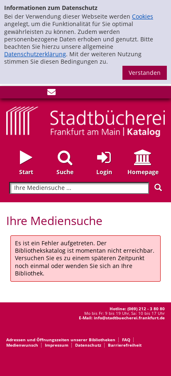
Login (104, 172)
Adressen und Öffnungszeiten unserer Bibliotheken (60, 339)
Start (26, 172)
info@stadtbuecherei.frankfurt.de (129, 318)
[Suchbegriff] (79, 188)
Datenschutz (88, 345)
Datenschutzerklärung (35, 54)
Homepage (143, 172)
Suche (64, 172)
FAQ (126, 339)
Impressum (56, 345)
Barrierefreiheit (125, 345)
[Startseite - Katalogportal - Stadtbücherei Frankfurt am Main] (85, 121)
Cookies (142, 16)
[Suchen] (158, 188)
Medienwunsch (22, 345)
